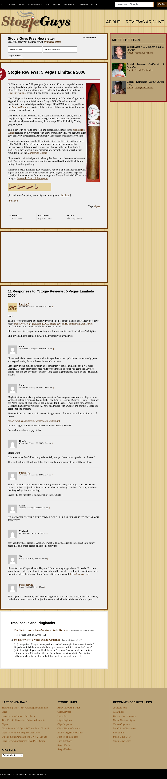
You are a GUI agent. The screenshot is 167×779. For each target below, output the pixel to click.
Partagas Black (18, 107)
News (22, 5)
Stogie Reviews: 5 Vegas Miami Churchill (37, 639)
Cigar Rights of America (69, 728)
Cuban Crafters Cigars (124, 720)
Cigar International (17, 93)
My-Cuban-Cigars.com (124, 728)
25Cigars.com (120, 707)
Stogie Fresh (63, 745)
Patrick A (24, 472)
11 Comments (16, 218)
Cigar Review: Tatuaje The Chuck (18, 716)
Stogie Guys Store (122, 741)
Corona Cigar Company (124, 716)
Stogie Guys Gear (121, 737)
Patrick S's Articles (144, 70)
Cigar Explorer (64, 720)
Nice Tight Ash (64, 741)
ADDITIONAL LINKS (68, 707)
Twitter (83, 5)
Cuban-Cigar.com (121, 724)
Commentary (35, 5)
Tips (47, 5)
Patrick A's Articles (144, 52)
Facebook (96, 5)
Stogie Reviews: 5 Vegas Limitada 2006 (46, 72)
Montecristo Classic (37, 153)
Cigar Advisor (64, 712)
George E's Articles (144, 87)
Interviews (70, 5)
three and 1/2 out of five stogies (32, 178)
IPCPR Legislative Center (70, 732)
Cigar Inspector (65, 724)
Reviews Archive (145, 22)
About (113, 22)
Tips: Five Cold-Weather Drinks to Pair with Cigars (23, 722)
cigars (97, 206)
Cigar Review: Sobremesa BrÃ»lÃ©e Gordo (23, 741)
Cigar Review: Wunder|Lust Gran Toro (21, 732)
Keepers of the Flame (67, 737)
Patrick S (24, 304)
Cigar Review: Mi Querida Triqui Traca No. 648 (25, 728)
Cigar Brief (62, 716)
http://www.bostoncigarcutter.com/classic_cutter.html (34, 421)
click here (65, 195)
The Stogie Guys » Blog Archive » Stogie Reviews (41, 630)
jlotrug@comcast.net (79, 574)
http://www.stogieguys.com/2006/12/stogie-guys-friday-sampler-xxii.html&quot (53, 323)
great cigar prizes (52, 42)
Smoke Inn (118, 732)
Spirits (57, 5)
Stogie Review (64, 749)
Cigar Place (118, 712)
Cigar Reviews (7, 5)
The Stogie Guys (74, 218)
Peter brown (26, 584)
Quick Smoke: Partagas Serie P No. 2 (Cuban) (24, 737)
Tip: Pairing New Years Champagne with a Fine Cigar (25, 709)
